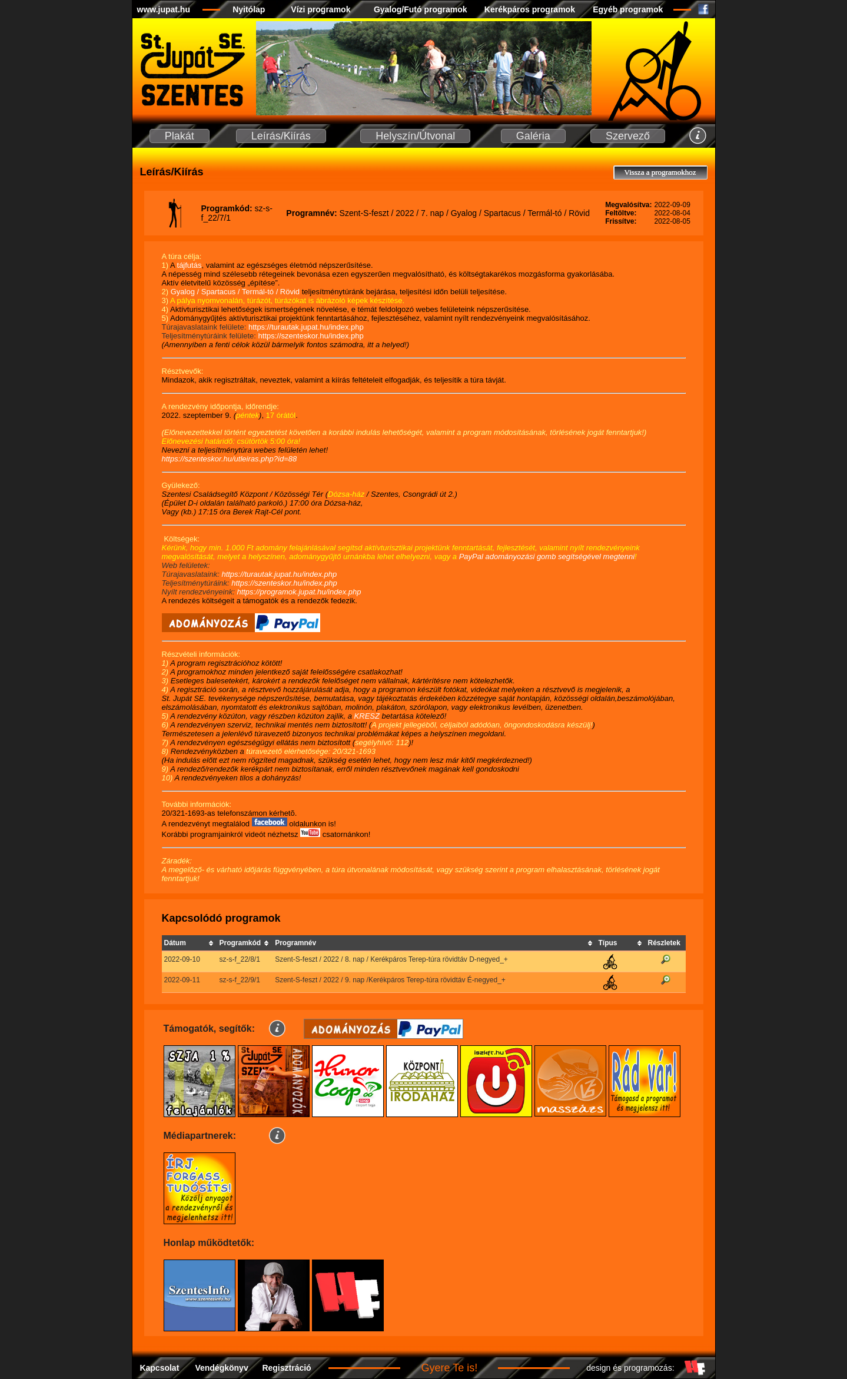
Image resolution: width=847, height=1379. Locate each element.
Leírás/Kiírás (281, 136)
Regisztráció (286, 1368)
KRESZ (367, 716)
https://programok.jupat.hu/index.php (299, 591)
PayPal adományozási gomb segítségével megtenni (547, 556)
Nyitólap (248, 9)
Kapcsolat (159, 1368)
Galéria (533, 136)
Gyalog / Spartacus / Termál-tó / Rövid (236, 291)
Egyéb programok (628, 9)
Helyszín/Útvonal (415, 136)
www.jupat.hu (163, 9)
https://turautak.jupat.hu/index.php (306, 327)
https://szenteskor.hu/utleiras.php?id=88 (229, 458)
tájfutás (189, 265)
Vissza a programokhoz (660, 172)
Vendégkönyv (221, 1368)
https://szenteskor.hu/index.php (311, 335)
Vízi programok (320, 9)
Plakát (179, 136)
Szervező (628, 136)
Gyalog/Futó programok (420, 9)
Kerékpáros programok (529, 9)
